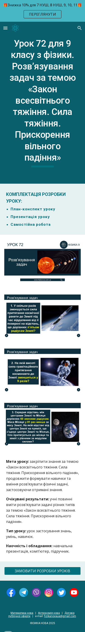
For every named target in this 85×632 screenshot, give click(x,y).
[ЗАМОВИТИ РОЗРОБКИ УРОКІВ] (42, 571)
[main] (42, 102)
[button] (5, 28)
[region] (42, 11)
